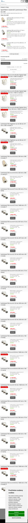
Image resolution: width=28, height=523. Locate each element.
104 (20, 67)
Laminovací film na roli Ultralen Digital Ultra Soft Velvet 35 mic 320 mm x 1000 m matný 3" (14, 108)
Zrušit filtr (25, 63)
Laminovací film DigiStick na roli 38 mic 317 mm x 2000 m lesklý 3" (13, 141)
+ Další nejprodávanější (14, 54)
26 (17, 67)
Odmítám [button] (16, 515)
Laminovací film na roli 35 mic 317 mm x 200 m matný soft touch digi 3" (15, 31)
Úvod (1, 13)
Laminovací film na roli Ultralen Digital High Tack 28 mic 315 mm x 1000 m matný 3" (13, 92)
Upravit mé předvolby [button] (16, 517)
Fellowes (4, 13)
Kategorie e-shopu (5, 7)
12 (15, 67)
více (15, 80)
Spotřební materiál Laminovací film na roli (14, 13)
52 (18, 67)
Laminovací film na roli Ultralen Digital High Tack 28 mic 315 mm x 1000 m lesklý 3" (13, 75)
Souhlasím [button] (16, 512)
